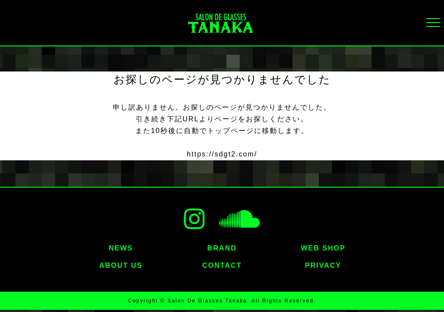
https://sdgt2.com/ (222, 154)
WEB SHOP (323, 248)
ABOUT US (121, 265)
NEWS (121, 248)
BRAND (222, 248)
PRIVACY (323, 265)
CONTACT (222, 265)
